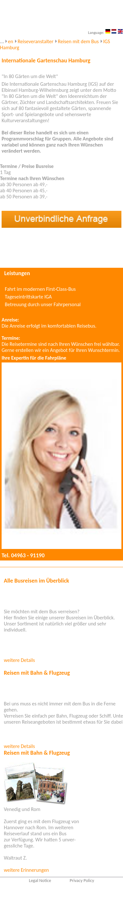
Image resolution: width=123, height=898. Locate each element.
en (10, 41)
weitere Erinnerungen (26, 870)
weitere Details (19, 660)
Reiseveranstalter (35, 41)
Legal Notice (40, 880)
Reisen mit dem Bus (78, 41)
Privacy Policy (82, 880)
